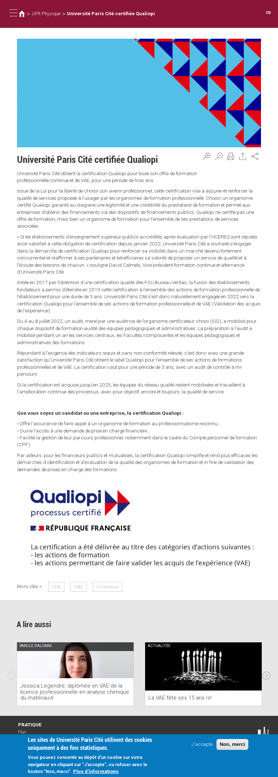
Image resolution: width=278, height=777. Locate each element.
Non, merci (232, 744)
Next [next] (266, 673)
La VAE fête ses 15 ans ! (179, 697)
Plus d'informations (96, 771)
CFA (56, 587)
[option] (75, 674)
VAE (78, 587)
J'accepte (201, 744)
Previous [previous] (11, 673)
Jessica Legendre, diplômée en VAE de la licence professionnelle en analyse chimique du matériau (74, 692)
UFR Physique (46, 13)
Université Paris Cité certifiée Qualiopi (111, 13)
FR (268, 12)
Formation (108, 587)
